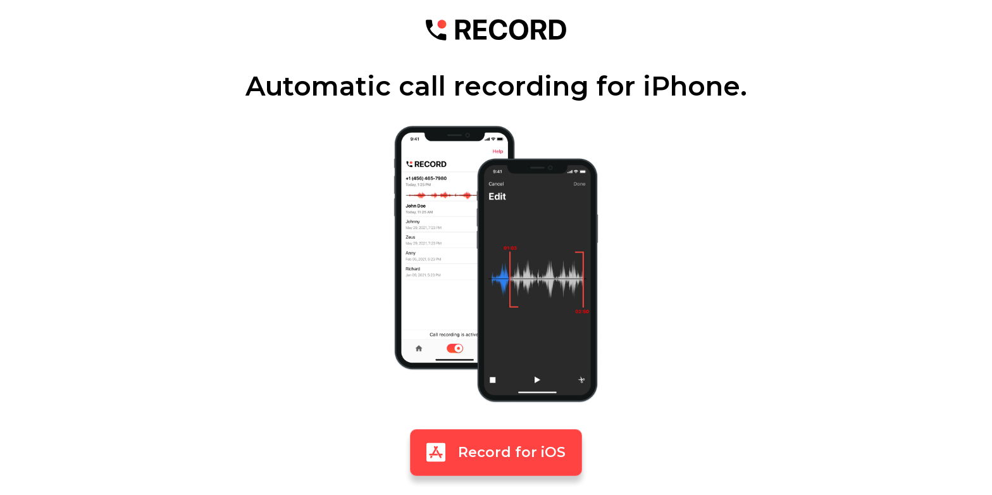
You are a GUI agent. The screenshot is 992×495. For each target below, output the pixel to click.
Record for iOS (496, 452)
